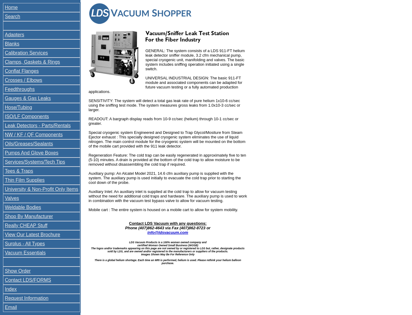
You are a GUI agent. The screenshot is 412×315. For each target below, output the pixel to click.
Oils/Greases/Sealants (29, 143)
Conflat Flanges (22, 71)
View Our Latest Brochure (32, 234)
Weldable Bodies (23, 207)
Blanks (12, 43)
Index (11, 289)
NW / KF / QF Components (34, 134)
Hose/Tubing (18, 107)
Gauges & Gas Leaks (28, 98)
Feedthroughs (20, 89)
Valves (12, 198)
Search (12, 16)
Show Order (18, 271)
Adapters (14, 34)
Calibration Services (26, 52)
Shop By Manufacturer (29, 216)
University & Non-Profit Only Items (41, 189)
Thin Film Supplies (25, 180)
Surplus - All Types (25, 243)
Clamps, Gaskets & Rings (32, 62)
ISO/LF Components (27, 116)
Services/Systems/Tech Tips (35, 161)
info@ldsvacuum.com (167, 232)
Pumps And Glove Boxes (31, 152)
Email (11, 307)
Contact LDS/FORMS (28, 280)
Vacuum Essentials (25, 252)
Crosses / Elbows (23, 80)
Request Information (26, 298)
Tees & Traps (19, 171)
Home (11, 7)
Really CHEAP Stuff (26, 225)
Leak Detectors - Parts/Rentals (38, 125)
